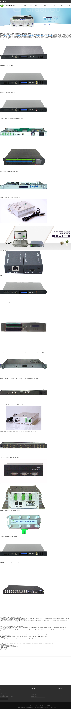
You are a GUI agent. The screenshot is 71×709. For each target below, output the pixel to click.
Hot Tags (40, 705)
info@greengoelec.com (65, 695)
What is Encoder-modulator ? (6, 628)
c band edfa (47, 707)
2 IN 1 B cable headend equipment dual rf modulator (12, 404)
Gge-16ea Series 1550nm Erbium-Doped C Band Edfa (25, 35)
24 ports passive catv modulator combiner (9, 457)
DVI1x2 (1, 483)
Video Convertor (47, 5)
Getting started (2, 30)
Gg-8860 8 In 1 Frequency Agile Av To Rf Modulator (9, 646)
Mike (4, 633)
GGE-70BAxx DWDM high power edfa (8, 92)
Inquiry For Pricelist (4, 699)
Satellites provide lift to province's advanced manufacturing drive (13, 619)
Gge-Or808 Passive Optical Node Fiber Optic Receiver (43, 35)
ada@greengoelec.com (65, 697)
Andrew (5, 637)
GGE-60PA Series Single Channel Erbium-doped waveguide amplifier (15, 302)
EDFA (19, 707)
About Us (62, 5)
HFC (40, 5)
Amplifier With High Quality (4, 652)
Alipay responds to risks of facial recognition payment (10, 617)
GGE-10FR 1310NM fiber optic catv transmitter (10, 510)
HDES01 (2, 275)
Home (25, 5)
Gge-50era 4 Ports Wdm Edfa (5, 31)
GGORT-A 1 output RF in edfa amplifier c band (10, 197)
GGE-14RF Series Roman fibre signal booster (10, 562)
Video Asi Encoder (3, 654)
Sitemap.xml (44, 705)
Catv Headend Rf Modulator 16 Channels (7, 645)
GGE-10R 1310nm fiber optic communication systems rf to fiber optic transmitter (18, 431)
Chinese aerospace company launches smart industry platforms (12, 621)
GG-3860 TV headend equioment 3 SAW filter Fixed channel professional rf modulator (19, 378)
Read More (2, 67)
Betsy (4, 639)
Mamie (5, 635)
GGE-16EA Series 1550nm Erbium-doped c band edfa (11, 118)
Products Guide (28, 705)
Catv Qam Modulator (3, 650)
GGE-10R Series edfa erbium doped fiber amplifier (11, 224)
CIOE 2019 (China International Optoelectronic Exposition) (11, 626)
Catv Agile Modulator (3, 647)
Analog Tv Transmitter (4, 648)
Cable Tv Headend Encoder (4, 651)
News (55, 5)
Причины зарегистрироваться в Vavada (9, 536)
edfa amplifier (22, 707)
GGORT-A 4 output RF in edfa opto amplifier (9, 145)
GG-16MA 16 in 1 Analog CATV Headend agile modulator (35, 707)
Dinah (4, 642)
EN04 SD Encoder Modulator (6, 613)
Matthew (5, 630)
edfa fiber (13, 35)
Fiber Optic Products (3, 649)
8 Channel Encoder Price (4, 656)
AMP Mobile (49, 705)
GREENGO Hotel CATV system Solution (7, 624)
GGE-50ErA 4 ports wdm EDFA (6, 65)
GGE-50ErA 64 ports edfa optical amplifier (9, 171)
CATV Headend (33, 5)
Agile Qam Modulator (7, 35)
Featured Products (35, 705)
